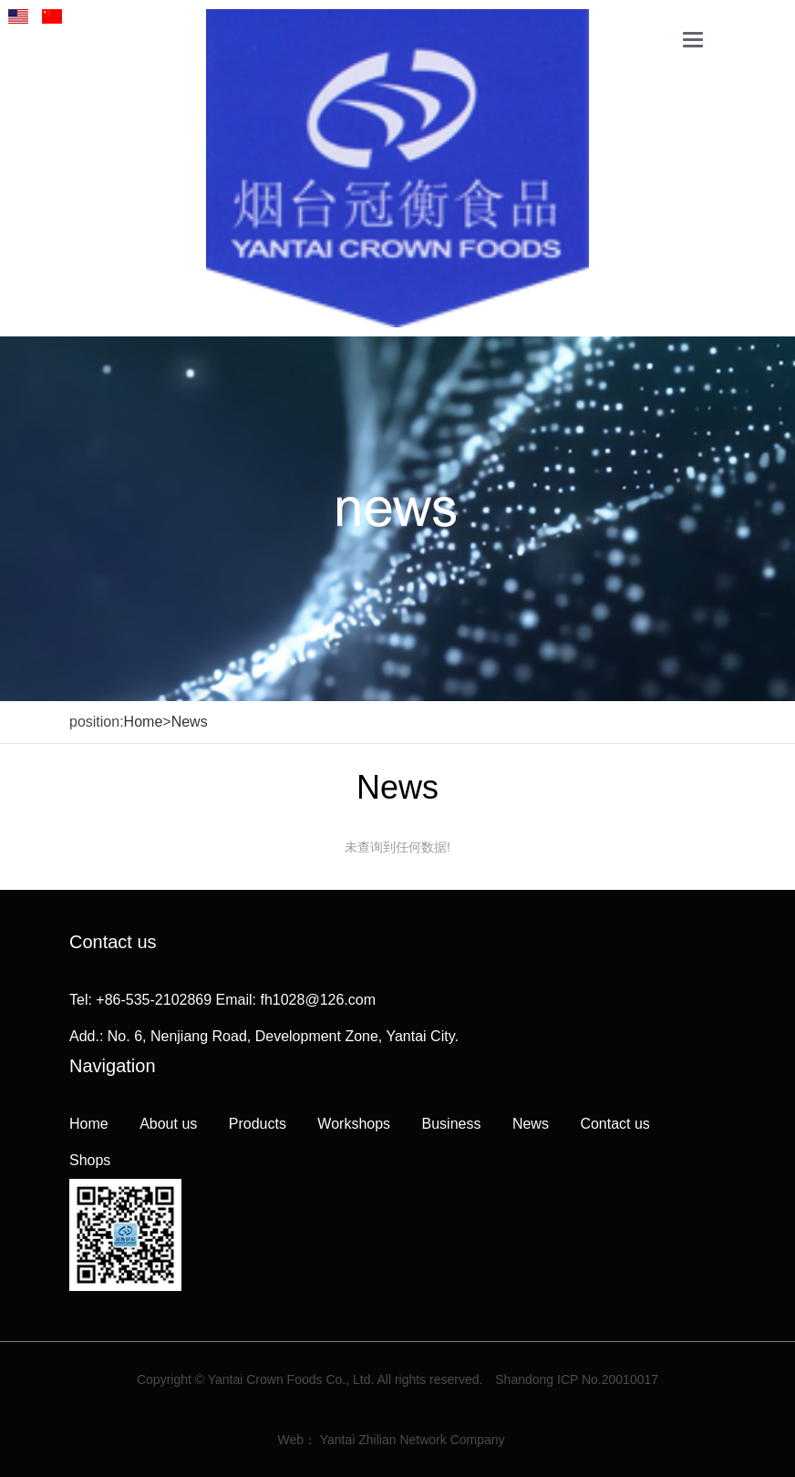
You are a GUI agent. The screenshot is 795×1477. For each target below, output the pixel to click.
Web (291, 1439)
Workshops (353, 1123)
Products (257, 1123)
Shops (89, 1160)
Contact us (614, 1123)
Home (143, 721)
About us (168, 1123)
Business (451, 1123)
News (189, 721)
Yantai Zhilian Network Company (412, 1439)
